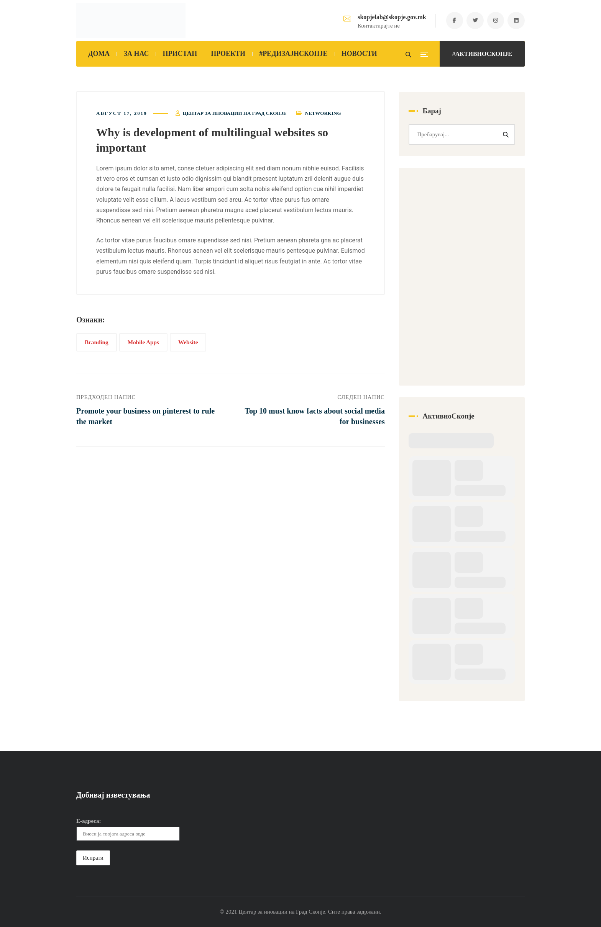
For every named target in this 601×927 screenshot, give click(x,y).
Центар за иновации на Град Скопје (235, 113)
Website (188, 342)
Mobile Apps (143, 342)
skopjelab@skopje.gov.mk (391, 17)
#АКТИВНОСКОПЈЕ (482, 54)
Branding (96, 342)
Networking (323, 113)
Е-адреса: (88, 821)
